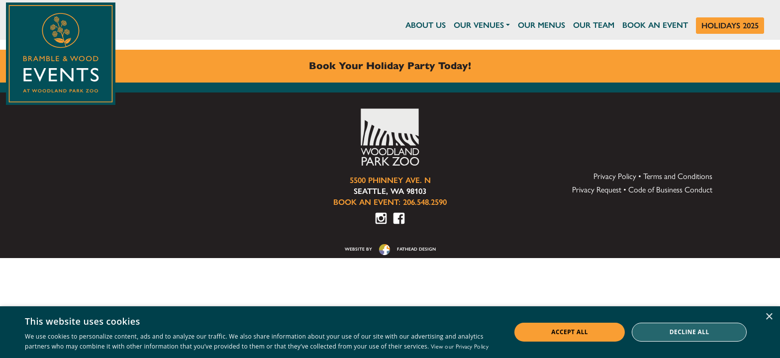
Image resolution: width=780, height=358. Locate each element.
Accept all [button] (569, 332)
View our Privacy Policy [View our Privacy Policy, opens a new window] (459, 346)
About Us (425, 25)
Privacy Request (596, 189)
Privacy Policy (614, 176)
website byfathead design (390, 249)
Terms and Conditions (677, 176)
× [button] (769, 317)
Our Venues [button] (479, 25)
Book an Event (655, 25)
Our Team (593, 25)
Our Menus (541, 25)
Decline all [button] (689, 332)
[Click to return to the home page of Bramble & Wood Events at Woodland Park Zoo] (60, 51)
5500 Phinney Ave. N (390, 180)
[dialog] (390, 332)
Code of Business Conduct (670, 189)
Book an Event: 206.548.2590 (390, 202)
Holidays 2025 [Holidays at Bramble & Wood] (730, 25)
